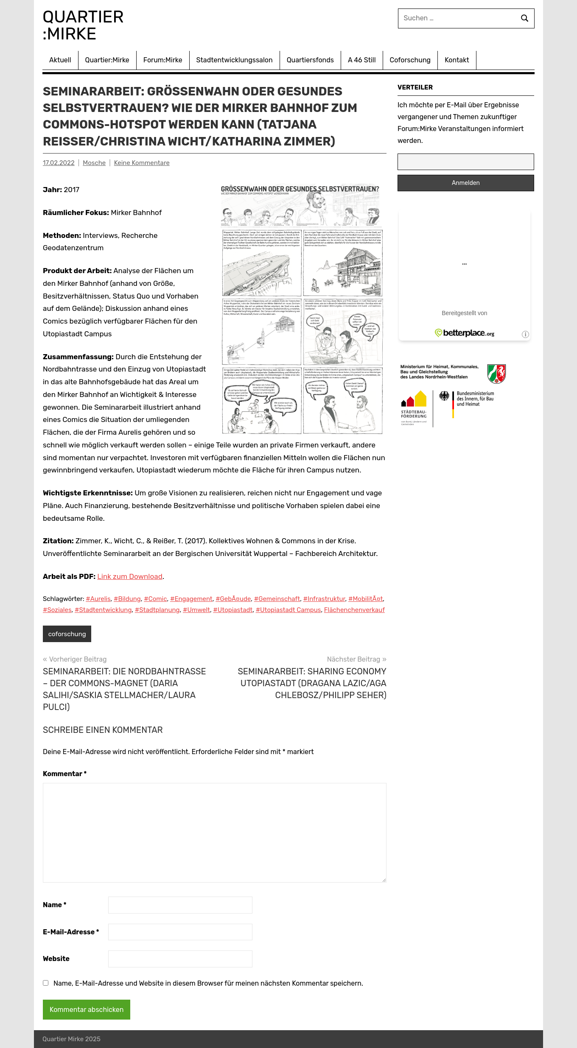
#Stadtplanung (157, 610)
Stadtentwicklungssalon (234, 60)
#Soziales (57, 610)
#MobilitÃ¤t (365, 599)
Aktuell (60, 60)
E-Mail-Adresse (71, 932)
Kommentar (65, 774)
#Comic (155, 599)
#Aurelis (98, 599)
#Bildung (127, 599)
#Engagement (191, 599)
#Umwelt (196, 610)
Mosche (94, 163)
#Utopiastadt (232, 610)
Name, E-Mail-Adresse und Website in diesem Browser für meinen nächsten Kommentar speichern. (208, 983)
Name (55, 905)
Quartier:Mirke (107, 60)
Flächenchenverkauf (354, 610)
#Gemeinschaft (277, 599)
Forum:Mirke (162, 60)
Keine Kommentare (142, 163)
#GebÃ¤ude (233, 599)
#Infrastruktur (324, 599)
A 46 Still (362, 60)
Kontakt (457, 60)
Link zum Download (129, 576)
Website (56, 959)
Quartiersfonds (310, 60)
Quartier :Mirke (85, 25)
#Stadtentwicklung (103, 610)
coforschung (67, 634)
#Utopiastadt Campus (288, 610)
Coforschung (410, 60)
